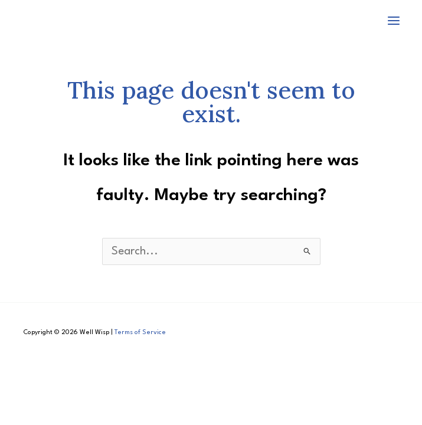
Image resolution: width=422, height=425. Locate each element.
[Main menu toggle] (394, 20)
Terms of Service (140, 332)
